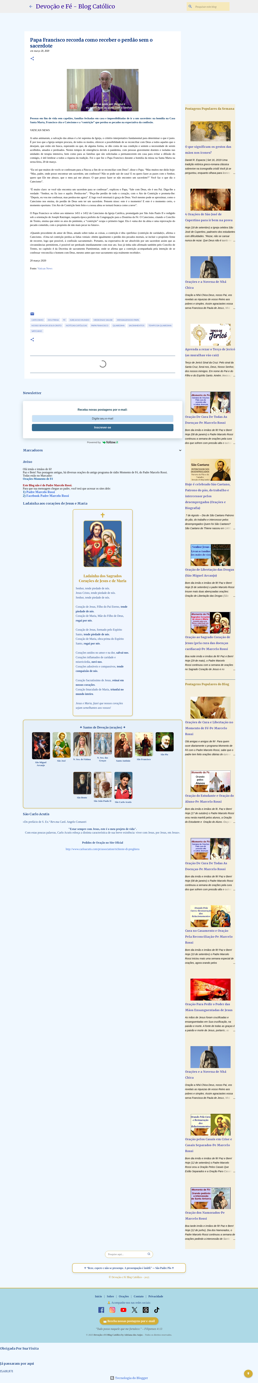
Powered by (102, 442)
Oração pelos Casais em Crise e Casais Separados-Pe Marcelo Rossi (208, 1145)
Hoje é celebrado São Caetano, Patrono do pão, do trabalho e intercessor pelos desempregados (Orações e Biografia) (207, 496)
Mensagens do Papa (128, 320)
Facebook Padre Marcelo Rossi (47, 496)
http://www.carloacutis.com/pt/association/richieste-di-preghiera (102, 849)
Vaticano (37, 331)
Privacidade (155, 1296)
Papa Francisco (99, 325)
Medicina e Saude (103, 320)
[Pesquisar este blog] (211, 6)
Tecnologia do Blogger (129, 1378)
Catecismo (38, 320)
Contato (139, 1296)
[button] (32, 59)
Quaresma (119, 325)
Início (98, 1296)
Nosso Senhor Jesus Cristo (47, 325)
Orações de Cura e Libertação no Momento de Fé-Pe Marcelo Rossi (209, 728)
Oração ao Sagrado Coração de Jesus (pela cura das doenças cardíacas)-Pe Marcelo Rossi (207, 643)
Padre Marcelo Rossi (40, 492)
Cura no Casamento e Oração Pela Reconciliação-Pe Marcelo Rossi (209, 936)
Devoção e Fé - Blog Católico (75, 6)
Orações (124, 1296)
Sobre (110, 1296)
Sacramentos (136, 325)
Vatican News (44, 268)
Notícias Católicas (76, 325)
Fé (64, 320)
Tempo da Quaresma (160, 325)
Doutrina (53, 320)
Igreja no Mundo (79, 320)
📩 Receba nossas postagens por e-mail (129, 1321)
